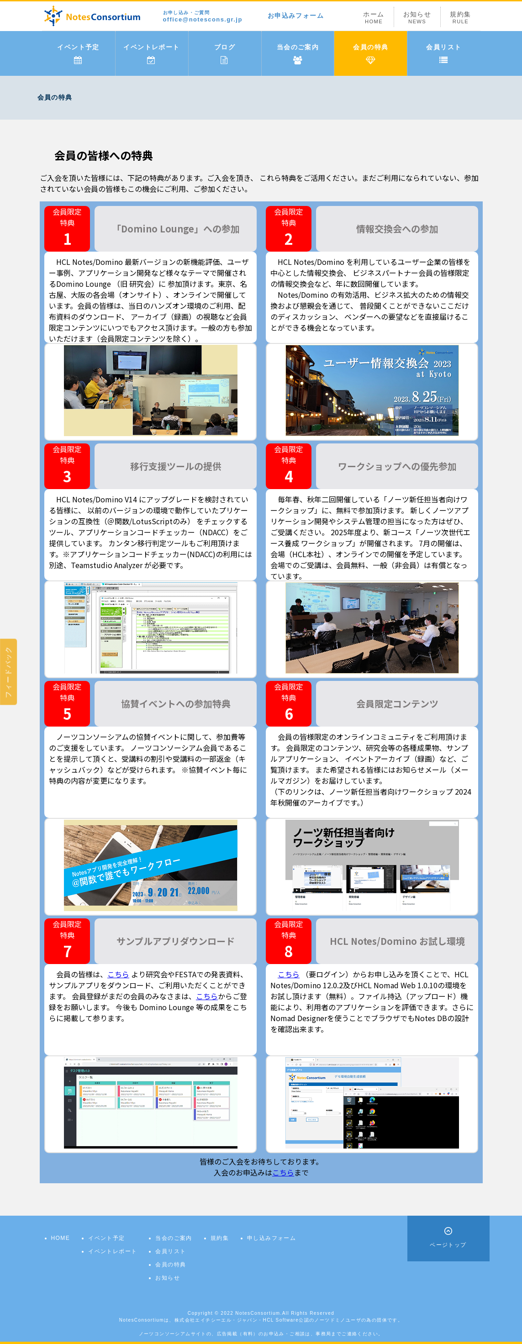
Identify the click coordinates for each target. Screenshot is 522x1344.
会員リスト (443, 53)
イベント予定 (78, 53)
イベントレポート (151, 53)
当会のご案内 (298, 53)
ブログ (224, 53)
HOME (60, 1238)
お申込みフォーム (296, 15)
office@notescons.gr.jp (203, 17)
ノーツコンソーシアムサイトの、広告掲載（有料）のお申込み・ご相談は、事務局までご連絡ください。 (261, 1333)
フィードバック (8, 672)
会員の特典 (370, 53)
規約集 (460, 18)
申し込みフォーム (271, 1238)
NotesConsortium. (258, 1313)
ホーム (373, 18)
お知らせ (417, 18)
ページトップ (448, 1245)
